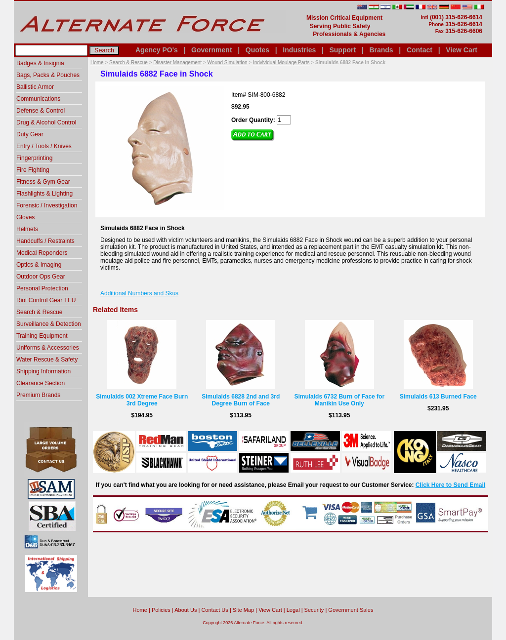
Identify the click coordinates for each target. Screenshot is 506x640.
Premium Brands (38, 395)
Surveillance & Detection (48, 323)
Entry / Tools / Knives (44, 146)
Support (342, 50)
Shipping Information (43, 371)
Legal (293, 610)
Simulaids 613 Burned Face (438, 396)
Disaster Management (177, 62)
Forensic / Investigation (46, 205)
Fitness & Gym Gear (43, 181)
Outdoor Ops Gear (40, 276)
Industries (299, 50)
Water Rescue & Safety (47, 359)
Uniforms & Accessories (47, 347)
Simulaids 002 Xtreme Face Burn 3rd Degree (142, 400)
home (140, 610)
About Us (185, 610)
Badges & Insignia (40, 63)
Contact (419, 50)
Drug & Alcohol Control (46, 122)
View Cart (461, 50)
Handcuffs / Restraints (45, 241)
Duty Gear (29, 134)
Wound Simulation (228, 62)
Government (211, 50)
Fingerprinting (34, 158)
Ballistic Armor (35, 86)
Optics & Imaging (38, 264)
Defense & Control (40, 110)
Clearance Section (40, 383)
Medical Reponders (41, 252)
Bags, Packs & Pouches (48, 75)
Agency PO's (156, 50)
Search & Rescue (128, 62)
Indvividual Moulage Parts (281, 62)
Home (97, 62)
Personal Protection (42, 288)
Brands (381, 50)
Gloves (25, 217)
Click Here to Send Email (450, 484)
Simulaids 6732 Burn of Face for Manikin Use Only (339, 400)
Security (314, 610)
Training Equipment (42, 335)
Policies (161, 610)
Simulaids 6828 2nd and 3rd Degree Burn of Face (241, 400)
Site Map (243, 610)
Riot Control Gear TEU (46, 300)
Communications (38, 98)
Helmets (27, 229)
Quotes (257, 50)
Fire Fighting (32, 169)
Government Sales (350, 610)
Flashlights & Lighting (44, 193)
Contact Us (214, 610)
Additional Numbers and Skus (139, 293)
